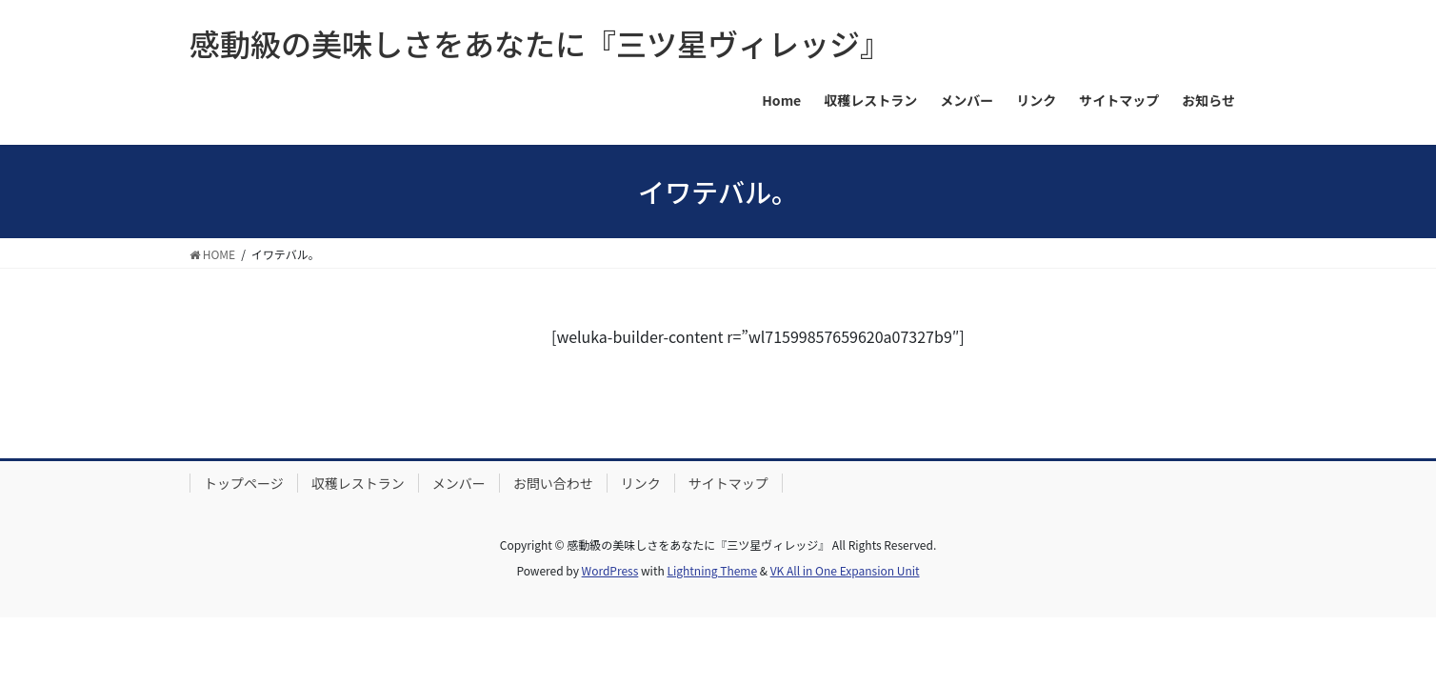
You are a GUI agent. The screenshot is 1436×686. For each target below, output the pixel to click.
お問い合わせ (553, 483)
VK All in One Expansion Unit (845, 570)
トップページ (244, 483)
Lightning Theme (712, 570)
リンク (641, 483)
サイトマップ (728, 483)
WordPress (610, 570)
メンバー (459, 483)
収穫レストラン (358, 483)
